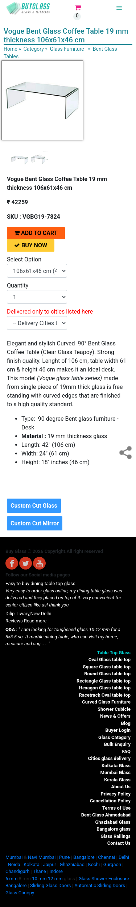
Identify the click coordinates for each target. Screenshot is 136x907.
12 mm (55, 878)
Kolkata (32, 864)
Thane (39, 871)
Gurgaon (112, 864)
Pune (64, 857)
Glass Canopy (19, 892)
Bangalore (83, 857)
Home (10, 49)
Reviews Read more (25, 620)
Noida (14, 864)
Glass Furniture (67, 49)
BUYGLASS (104, 8)
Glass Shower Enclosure (103, 878)
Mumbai (13, 857)
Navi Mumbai (41, 857)
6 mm (11, 878)
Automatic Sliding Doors (99, 885)
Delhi (124, 857)
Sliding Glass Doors (50, 885)
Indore (56, 871)
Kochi (94, 864)
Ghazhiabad (72, 864)
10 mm (39, 878)
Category (34, 49)
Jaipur (49, 864)
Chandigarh (17, 871)
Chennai (106, 857)
